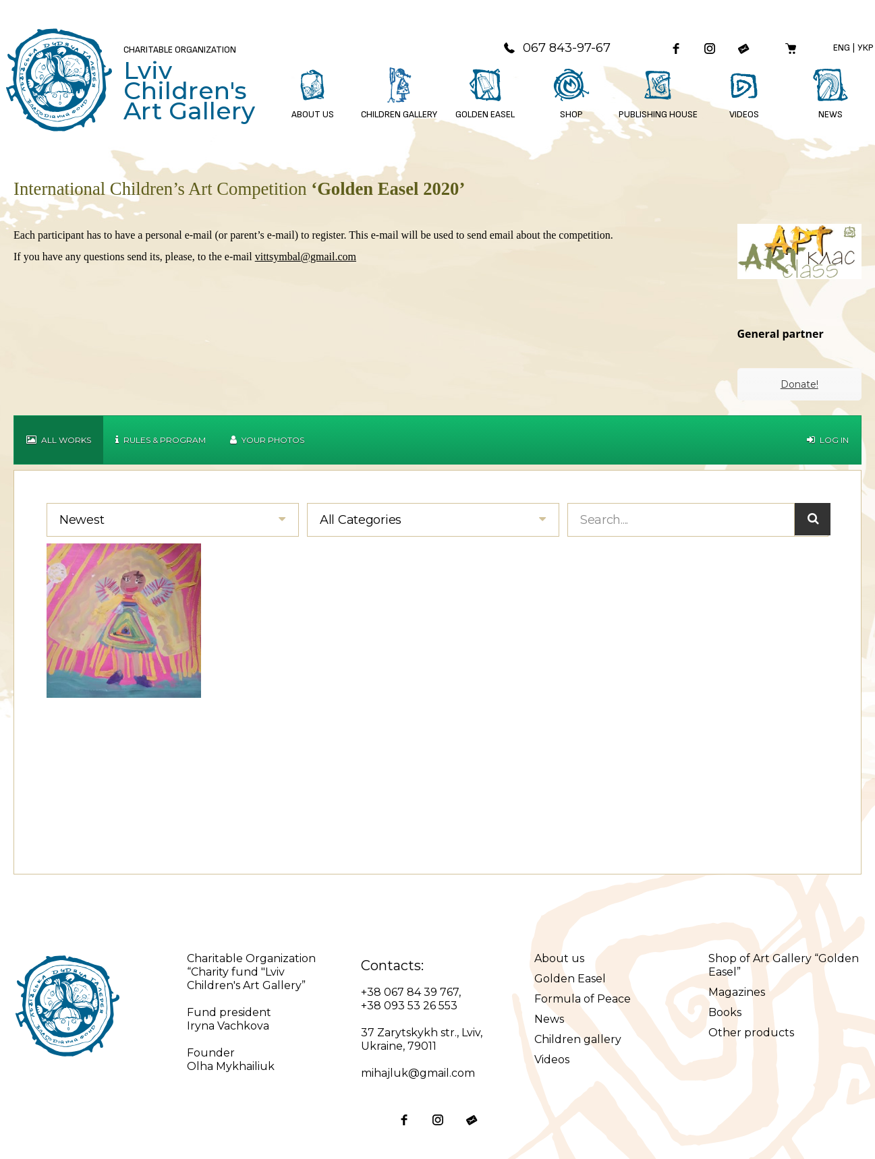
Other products (751, 1032)
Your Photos (267, 440)
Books (724, 1012)
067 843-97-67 (557, 47)
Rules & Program (160, 440)
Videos (551, 1059)
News (549, 1019)
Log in (828, 440)
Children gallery (577, 1039)
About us (559, 958)
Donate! (799, 384)
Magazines (736, 992)
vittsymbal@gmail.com (305, 256)
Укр (865, 47)
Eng (841, 47)
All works (58, 440)
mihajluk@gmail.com (418, 1073)
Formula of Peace (582, 998)
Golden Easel (570, 978)
